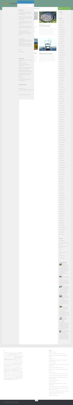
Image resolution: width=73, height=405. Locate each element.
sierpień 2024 (62, 57)
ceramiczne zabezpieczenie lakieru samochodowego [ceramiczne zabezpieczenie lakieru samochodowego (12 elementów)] (10, 356)
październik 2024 (62, 54)
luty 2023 (61, 84)
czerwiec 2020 (62, 149)
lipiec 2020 (61, 146)
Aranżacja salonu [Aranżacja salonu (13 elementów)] (6, 352)
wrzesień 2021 (62, 114)
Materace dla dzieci (52, 372)
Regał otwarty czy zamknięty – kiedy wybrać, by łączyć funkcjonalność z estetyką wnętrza (10, 34)
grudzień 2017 (62, 195)
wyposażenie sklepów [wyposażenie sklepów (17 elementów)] (11, 377)
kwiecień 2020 (62, 153)
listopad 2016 (62, 225)
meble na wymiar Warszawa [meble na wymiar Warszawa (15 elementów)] (8, 364)
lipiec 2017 (61, 206)
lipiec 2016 (61, 234)
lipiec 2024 (61, 59)
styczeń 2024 (62, 66)
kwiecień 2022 (62, 98)
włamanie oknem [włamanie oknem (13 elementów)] (15, 379)
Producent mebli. (6, 83)
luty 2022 (61, 103)
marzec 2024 (62, 61)
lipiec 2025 (61, 38)
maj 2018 (61, 183)
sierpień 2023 (62, 75)
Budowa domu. (51, 358)
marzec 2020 (62, 156)
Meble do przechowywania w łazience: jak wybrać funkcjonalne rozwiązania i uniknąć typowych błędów (10, 24)
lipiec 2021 (61, 119)
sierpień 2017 (62, 204)
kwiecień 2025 (62, 45)
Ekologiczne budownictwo (8, 69)
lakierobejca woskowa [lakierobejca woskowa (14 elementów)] (16, 359)
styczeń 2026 (62, 27)
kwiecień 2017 (62, 213)
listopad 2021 (62, 110)
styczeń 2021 (62, 133)
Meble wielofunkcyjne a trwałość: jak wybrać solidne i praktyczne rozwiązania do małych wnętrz (10, 29)
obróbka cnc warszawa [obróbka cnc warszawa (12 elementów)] (13, 367)
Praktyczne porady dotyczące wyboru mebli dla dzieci (64, 277)
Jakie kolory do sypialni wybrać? (54, 395)
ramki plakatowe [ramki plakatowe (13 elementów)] (16, 372)
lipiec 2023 (61, 77)
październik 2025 (62, 31)
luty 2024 (61, 64)
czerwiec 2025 (62, 41)
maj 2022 (61, 96)
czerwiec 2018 (62, 181)
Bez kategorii (62, 240)
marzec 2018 (62, 188)
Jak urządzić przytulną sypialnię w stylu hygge (56, 367)
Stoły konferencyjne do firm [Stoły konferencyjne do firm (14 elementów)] (11, 373)
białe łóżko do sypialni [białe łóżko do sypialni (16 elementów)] (13, 355)
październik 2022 (62, 89)
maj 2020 (61, 151)
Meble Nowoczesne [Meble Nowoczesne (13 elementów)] (14, 366)
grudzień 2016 (62, 222)
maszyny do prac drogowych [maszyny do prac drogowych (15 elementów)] (15, 360)
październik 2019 (62, 167)
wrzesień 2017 (62, 202)
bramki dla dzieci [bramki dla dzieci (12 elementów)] (20, 355)
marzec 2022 (62, 100)
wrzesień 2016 (62, 229)
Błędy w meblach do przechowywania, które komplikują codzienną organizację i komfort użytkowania (10, 19)
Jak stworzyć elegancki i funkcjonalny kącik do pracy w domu (58, 386)
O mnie (61, 14)
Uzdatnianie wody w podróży (45, 53)
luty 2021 (61, 130)
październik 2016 (62, 227)
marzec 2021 (62, 128)
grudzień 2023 (62, 68)
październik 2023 (62, 73)
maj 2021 (61, 123)
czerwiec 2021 (62, 121)
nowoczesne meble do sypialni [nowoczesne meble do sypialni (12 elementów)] (7, 367)
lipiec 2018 (61, 179)
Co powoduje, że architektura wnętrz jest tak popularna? (57, 353)
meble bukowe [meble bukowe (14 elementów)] (9, 363)
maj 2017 (61, 211)
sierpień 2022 (62, 91)
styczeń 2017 (62, 220)
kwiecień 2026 (62, 20)
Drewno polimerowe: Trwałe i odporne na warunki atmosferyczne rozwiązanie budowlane (10, 81)
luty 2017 (61, 218)
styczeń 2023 (62, 87)
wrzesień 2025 (62, 34)
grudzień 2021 (62, 107)
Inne (21, 51)
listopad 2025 (62, 29)
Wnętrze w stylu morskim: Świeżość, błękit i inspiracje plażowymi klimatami (65, 331)
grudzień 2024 (62, 52)
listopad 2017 (62, 197)
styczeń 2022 (62, 105)
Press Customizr (16, 402)
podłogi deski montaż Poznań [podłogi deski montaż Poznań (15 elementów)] (17, 368)
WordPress (9, 402)
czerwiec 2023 (62, 80)
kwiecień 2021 (62, 126)
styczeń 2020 (62, 160)
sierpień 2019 (62, 169)
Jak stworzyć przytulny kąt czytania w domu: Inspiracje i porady (58, 373)
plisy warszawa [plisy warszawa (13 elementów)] (10, 368)
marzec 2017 (62, 215)
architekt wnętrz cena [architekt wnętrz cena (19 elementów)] (14, 353)
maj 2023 (61, 82)
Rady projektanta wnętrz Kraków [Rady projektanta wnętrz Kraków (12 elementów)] (10, 372)
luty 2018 (61, 190)
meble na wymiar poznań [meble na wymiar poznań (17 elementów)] (17, 363)
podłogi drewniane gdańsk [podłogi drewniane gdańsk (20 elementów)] (10, 370)
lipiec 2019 (61, 172)
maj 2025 (61, 43)
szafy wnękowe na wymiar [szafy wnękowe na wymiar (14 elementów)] (10, 375)
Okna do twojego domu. (52, 381)
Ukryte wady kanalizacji (44, 26)
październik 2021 (62, 112)
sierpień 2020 (62, 144)
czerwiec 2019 (62, 174)
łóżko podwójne (12, 52)
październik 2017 (62, 199)
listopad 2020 (62, 137)
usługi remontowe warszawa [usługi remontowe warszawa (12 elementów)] (11, 376)
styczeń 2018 (62, 192)
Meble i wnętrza (23, 21)
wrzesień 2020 (62, 142)
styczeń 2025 (62, 50)
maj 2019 (61, 176)
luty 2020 (61, 158)
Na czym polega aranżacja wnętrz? (54, 380)
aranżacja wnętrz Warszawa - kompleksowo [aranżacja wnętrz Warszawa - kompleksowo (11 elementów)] (13, 352)
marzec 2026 (62, 22)
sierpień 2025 (62, 36)
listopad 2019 (62, 165)
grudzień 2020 (62, 135)
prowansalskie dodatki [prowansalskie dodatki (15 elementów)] (13, 371)
